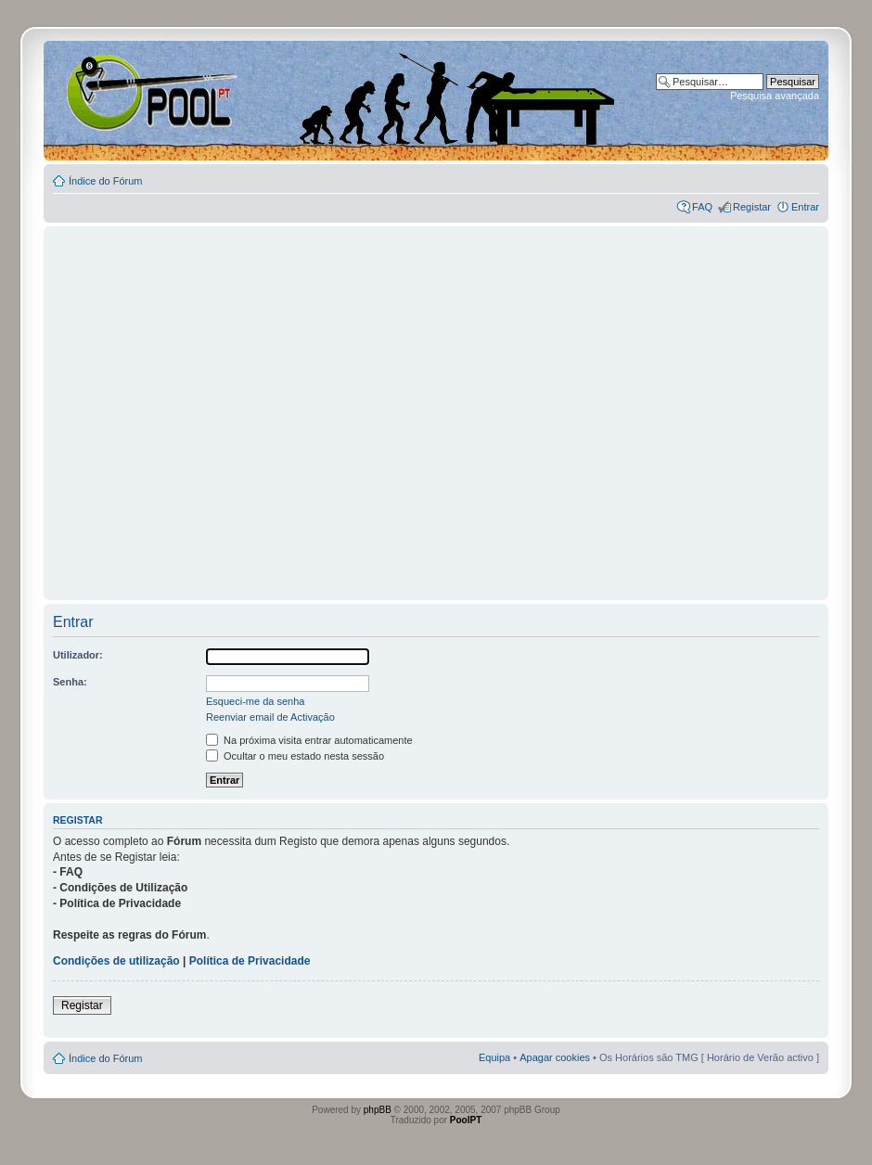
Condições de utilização (116, 960)
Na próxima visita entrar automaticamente (309, 740)
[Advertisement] (174, 405)
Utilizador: (78, 654)
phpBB (377, 1110)
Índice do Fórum (105, 180)
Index (103, 91)
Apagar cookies (554, 1057)
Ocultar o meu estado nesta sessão (295, 756)
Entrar (805, 206)
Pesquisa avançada (774, 95)
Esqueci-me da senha (255, 701)
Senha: (70, 681)
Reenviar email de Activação (270, 717)
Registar (752, 206)
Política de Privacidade (250, 960)
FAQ (702, 206)
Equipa (494, 1057)
